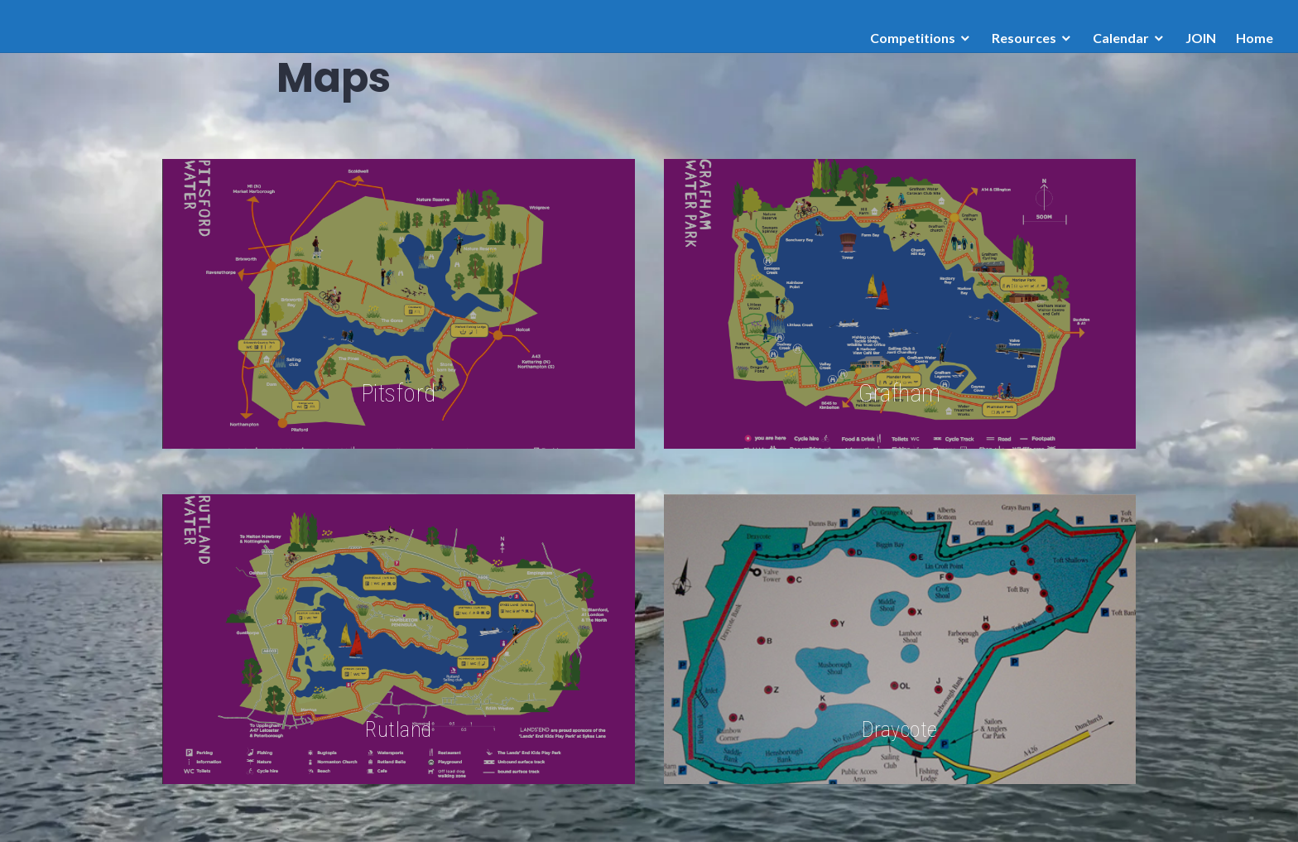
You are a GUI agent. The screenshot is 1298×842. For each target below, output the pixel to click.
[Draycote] (900, 639)
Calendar (1121, 38)
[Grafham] (900, 304)
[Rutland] (398, 639)
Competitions (912, 38)
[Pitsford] (398, 304)
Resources (1024, 38)
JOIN (1200, 38)
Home (1254, 38)
